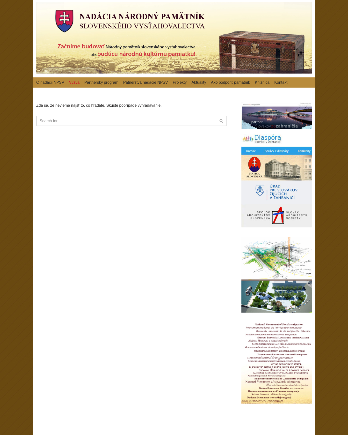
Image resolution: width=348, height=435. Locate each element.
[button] (221, 121)
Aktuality (198, 82)
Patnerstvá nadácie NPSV (145, 82)
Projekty (180, 82)
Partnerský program (101, 82)
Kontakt (280, 82)
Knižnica (262, 82)
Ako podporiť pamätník (230, 82)
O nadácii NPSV (50, 82)
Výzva (74, 82)
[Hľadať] (126, 121)
